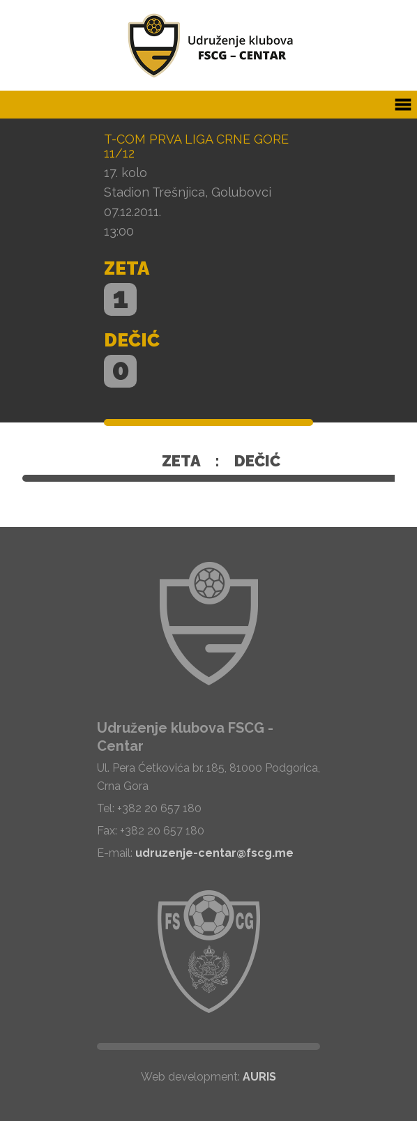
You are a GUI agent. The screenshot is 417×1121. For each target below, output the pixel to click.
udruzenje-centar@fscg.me (214, 853)
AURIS (259, 1076)
